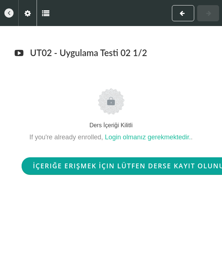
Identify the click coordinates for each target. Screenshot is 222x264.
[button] (9, 13)
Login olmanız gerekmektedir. (148, 137)
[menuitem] (27, 13)
